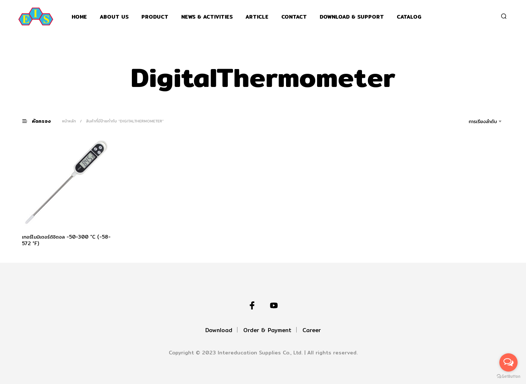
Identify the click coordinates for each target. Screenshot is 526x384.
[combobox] (472, 121)
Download (218, 330)
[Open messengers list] (508, 362)
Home (79, 17)
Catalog (409, 17)
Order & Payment (267, 330)
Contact (294, 17)
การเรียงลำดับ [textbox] (483, 121)
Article (256, 17)
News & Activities (207, 17)
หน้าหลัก (69, 121)
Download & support (352, 17)
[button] (41, 120)
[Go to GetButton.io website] (508, 376)
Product (154, 17)
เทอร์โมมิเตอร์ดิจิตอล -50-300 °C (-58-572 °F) (66, 240)
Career (311, 330)
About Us (114, 17)
